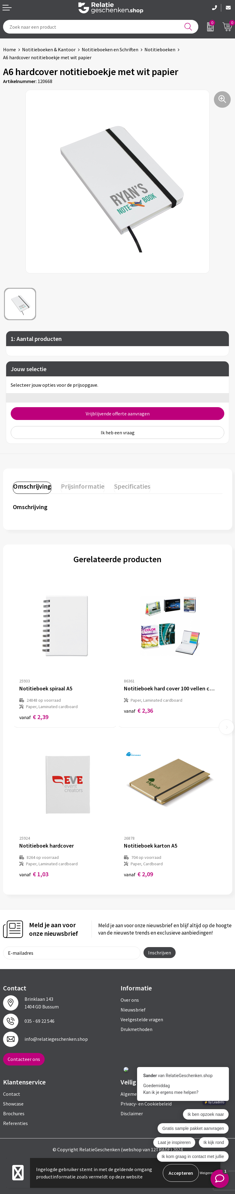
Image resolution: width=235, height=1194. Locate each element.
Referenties (15, 1123)
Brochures (13, 1113)
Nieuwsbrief (133, 1010)
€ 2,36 (138, 710)
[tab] (32, 487)
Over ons (130, 1000)
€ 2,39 (33, 717)
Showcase (13, 1104)
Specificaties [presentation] (132, 486)
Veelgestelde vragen (142, 1019)
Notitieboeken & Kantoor (49, 49)
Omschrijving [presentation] (32, 486)
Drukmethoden (136, 1029)
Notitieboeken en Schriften (110, 49)
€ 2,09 (138, 874)
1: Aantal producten (36, 338)
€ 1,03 (33, 874)
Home (9, 49)
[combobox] (100, 27)
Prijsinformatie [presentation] (82, 486)
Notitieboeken (159, 49)
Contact (11, 1094)
